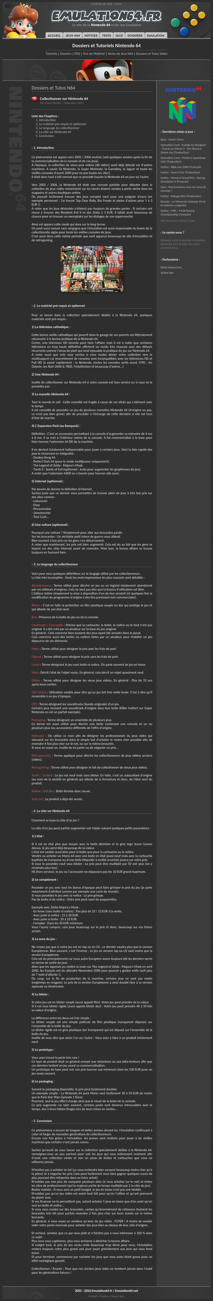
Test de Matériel (94, 54)
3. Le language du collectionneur (57, 128)
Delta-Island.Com (171, 267)
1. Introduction (46, 120)
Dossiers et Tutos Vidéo (151, 54)
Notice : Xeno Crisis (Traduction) (180, 172)
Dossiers (66, 54)
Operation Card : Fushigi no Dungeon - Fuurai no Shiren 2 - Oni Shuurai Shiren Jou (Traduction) (183, 148)
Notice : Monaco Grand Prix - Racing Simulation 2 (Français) (183, 179)
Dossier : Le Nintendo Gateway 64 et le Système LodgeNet (183, 203)
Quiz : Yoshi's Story (172, 139)
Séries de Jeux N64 (120, 54)
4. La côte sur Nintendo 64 (53, 132)
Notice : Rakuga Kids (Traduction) (181, 196)
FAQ (77, 54)
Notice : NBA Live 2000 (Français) (181, 167)
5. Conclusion (45, 136)
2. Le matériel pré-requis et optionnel (61, 124)
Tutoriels (51, 54)
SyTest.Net (167, 273)
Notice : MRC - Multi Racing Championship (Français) (177, 212)
